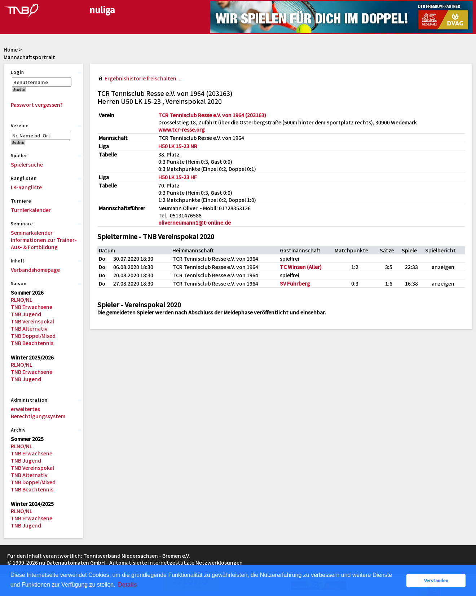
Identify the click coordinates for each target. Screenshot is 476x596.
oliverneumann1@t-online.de (194, 222)
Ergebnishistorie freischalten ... (143, 78)
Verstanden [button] (436, 580)
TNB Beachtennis (32, 342)
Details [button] (127, 585)
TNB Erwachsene (31, 306)
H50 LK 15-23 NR (177, 146)
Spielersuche (27, 164)
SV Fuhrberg (295, 283)
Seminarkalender (32, 232)
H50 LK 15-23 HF (177, 177)
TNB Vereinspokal (32, 321)
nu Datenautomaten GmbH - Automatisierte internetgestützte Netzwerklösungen (141, 562)
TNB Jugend (26, 314)
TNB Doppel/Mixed (33, 335)
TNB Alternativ (29, 328)
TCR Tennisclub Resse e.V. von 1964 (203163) (212, 115)
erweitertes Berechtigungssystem (38, 412)
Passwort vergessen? (37, 104)
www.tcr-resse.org (181, 129)
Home (11, 49)
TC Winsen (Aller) (301, 266)
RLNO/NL (21, 299)
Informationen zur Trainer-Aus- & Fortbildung (44, 243)
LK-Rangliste (26, 187)
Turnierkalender (31, 209)
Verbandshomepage (35, 269)
